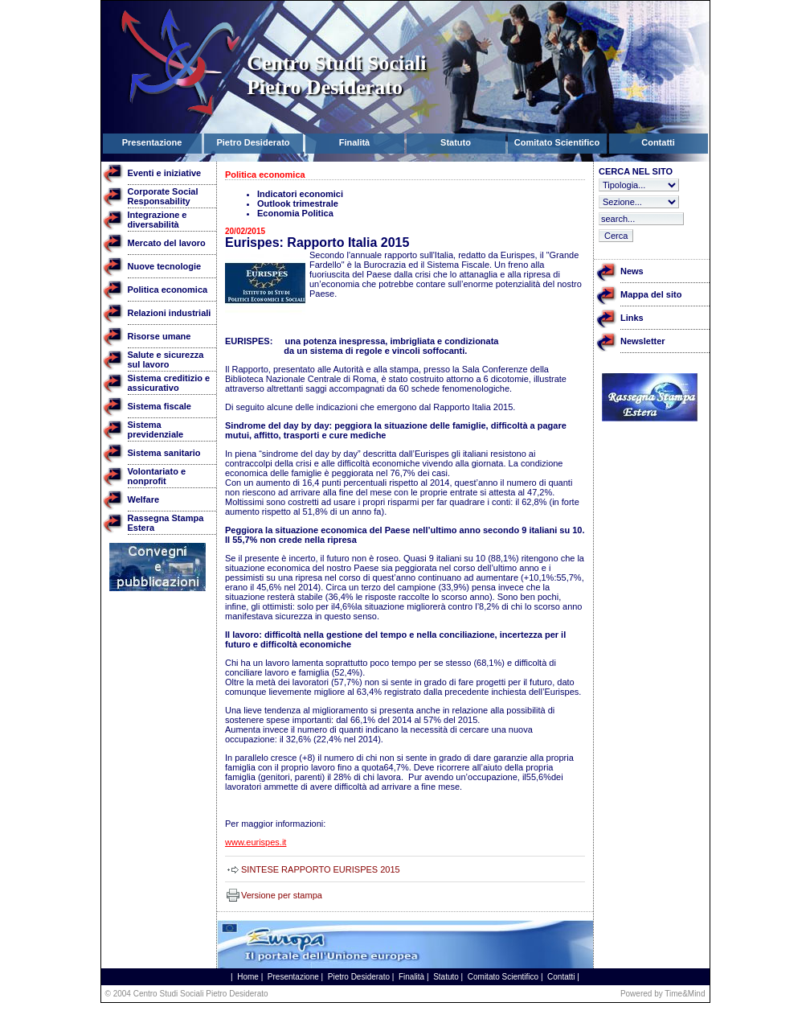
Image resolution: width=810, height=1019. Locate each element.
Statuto (446, 976)
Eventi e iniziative (165, 173)
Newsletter (642, 341)
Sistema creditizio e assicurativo (169, 382)
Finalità (411, 976)
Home (248, 976)
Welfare (144, 499)
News (632, 271)
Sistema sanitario (164, 453)
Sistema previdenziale (156, 429)
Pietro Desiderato (359, 976)
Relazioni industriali (169, 313)
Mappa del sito (650, 294)
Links (632, 318)
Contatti (561, 976)
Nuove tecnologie (165, 266)
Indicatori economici (300, 194)
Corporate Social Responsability (163, 196)
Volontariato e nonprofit (157, 476)
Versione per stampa (281, 895)
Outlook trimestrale (297, 203)
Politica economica (168, 289)
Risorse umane (159, 336)
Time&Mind (685, 993)
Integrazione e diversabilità (157, 219)
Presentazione (293, 976)
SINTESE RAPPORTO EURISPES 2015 (320, 869)
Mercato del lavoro (167, 243)
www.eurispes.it (255, 842)
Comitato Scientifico (503, 976)
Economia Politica (295, 213)
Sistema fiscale (160, 406)
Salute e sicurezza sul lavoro (166, 359)
